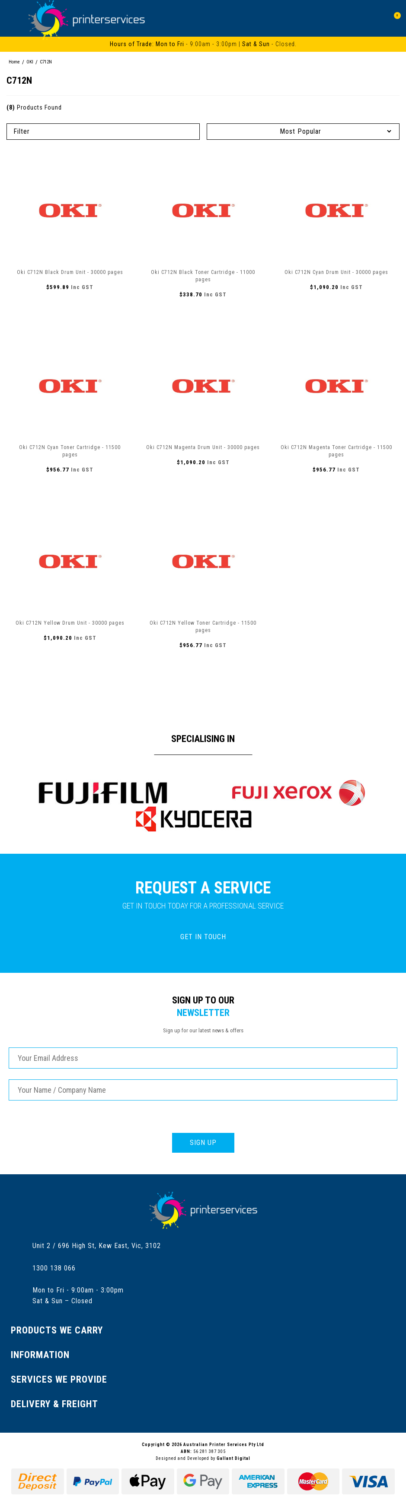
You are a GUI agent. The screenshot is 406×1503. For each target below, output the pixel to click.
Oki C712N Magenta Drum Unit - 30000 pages (203, 447)
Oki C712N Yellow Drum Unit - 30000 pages (70, 623)
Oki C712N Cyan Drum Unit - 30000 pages (336, 272)
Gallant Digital (233, 1458)
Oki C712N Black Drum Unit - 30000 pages (70, 272)
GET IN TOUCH (203, 937)
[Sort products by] (303, 131)
